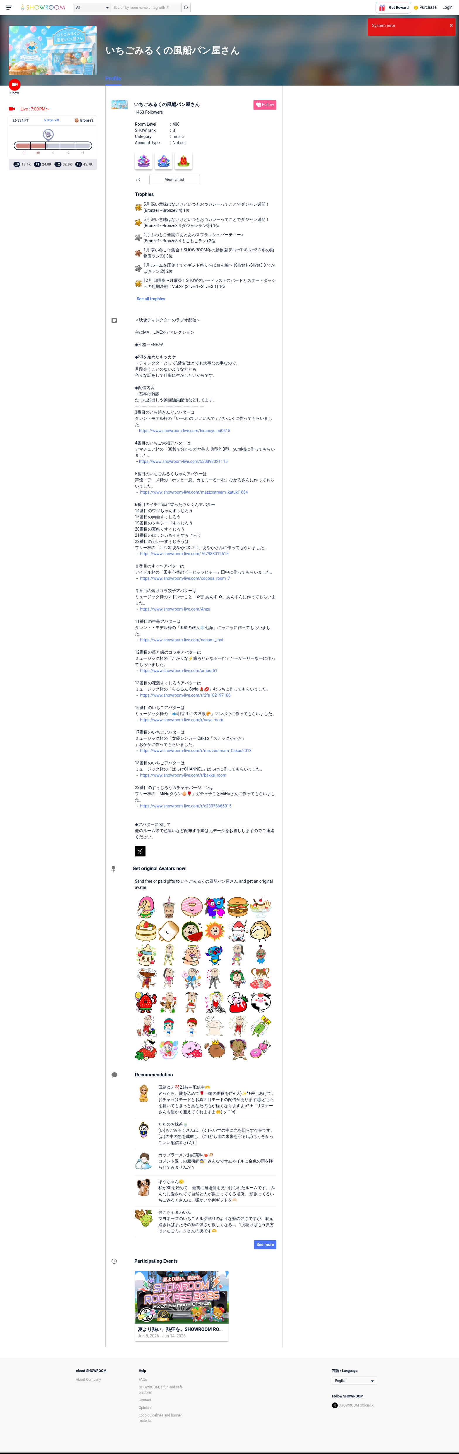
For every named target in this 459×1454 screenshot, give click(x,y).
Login (447, 7)
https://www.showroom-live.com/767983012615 (184, 553)
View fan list (174, 180)
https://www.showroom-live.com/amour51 (178, 670)
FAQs (143, 1380)
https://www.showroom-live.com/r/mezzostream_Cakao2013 (195, 750)
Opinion (145, 1408)
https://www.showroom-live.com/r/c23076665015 (185, 806)
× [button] (451, 25)
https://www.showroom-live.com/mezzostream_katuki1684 (194, 492)
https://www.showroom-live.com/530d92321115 (183, 461)
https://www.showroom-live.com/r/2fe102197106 (185, 695)
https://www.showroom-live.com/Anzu (175, 609)
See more (265, 1244)
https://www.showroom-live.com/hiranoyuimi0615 (184, 430)
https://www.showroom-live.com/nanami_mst (181, 639)
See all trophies (151, 298)
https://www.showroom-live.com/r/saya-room (181, 719)
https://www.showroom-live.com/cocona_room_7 (185, 578)
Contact (145, 1400)
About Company (88, 1380)
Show (14, 87)
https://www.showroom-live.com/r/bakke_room (183, 775)
